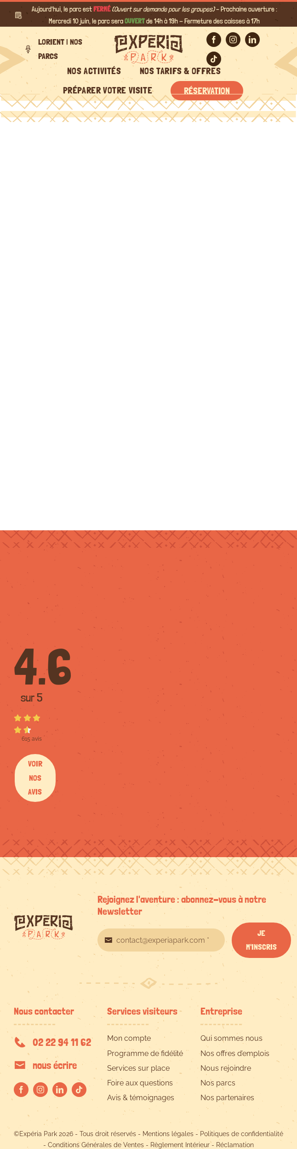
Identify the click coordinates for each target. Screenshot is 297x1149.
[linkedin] (252, 39)
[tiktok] (213, 59)
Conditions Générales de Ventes (96, 1145)
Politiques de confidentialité (241, 1133)
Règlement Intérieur (180, 1145)
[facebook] (213, 39)
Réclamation (235, 1145)
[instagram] (233, 39)
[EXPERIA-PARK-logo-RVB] (148, 38)
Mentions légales (168, 1133)
